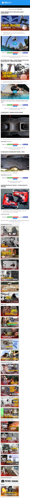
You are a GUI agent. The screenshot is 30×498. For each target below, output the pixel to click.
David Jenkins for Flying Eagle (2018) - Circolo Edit (12, 12)
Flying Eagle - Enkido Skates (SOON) (12, 112)
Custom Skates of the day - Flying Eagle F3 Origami (14, 186)
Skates (21, 147)
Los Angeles (26, 56)
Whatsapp (10, 52)
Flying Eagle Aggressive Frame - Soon (13, 151)
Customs (17, 220)
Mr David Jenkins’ (6, 210)
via (10, 141)
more (10, 224)
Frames (15, 181)
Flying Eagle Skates (14, 147)
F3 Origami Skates (17, 210)
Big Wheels (17, 56)
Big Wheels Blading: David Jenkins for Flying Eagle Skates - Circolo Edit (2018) (15, 61)
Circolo (21, 56)
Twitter (15, 106)
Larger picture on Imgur (5, 214)
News (24, 147)
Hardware (10, 181)
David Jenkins (5, 32)
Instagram (16, 52)
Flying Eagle (11, 56)
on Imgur (5, 141)
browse (10, 477)
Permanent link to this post (15, 57)
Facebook (26, 52)
